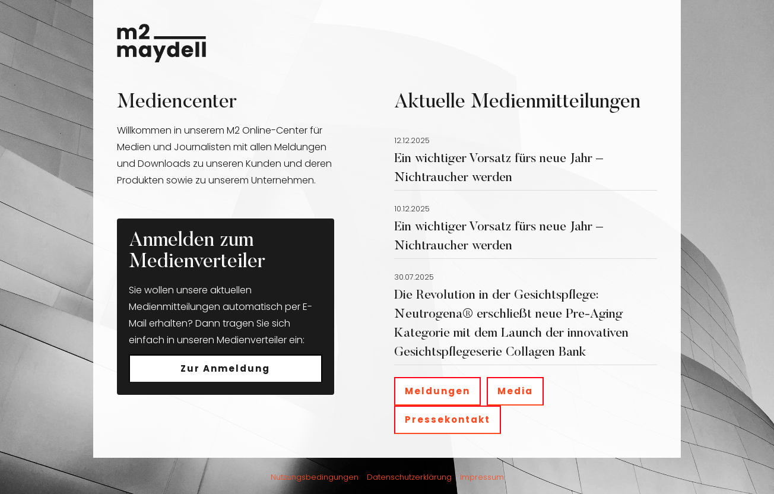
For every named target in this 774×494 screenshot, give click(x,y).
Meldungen (437, 391)
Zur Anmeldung (225, 368)
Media (515, 391)
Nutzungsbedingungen (315, 477)
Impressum (482, 477)
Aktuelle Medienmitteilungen (517, 103)
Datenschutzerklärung (409, 477)
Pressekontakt (447, 419)
